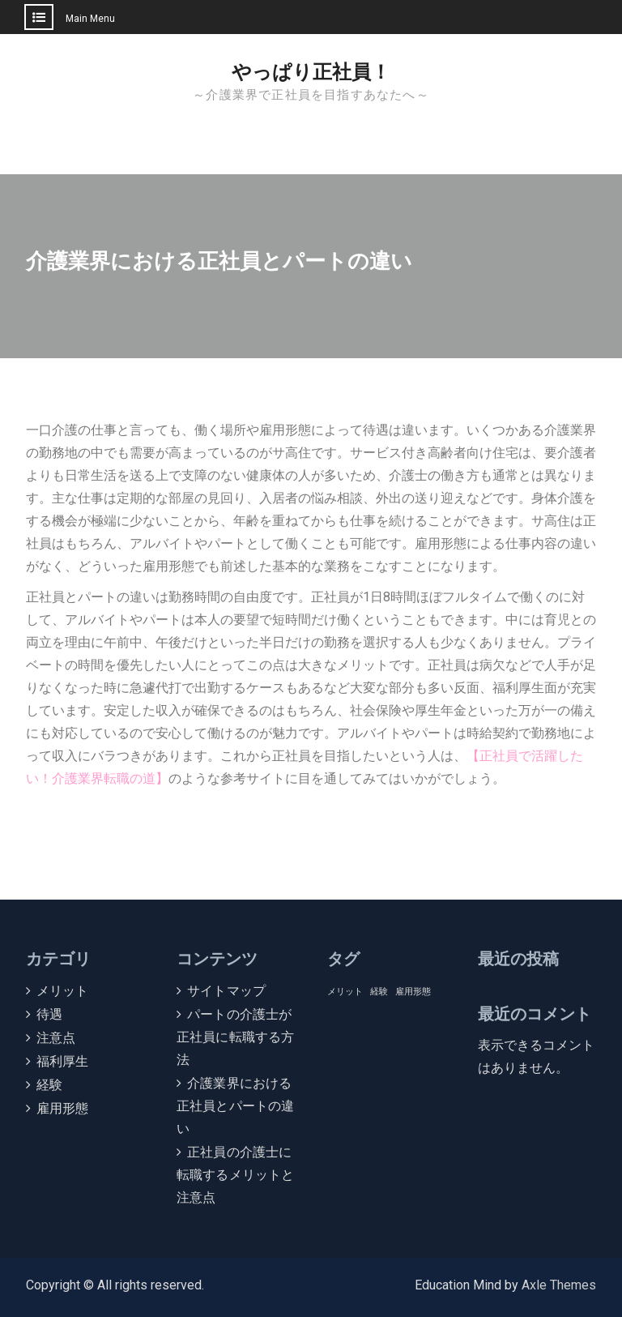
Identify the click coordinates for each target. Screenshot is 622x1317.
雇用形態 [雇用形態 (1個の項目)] (413, 991)
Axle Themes (559, 1285)
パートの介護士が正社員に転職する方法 (236, 1037)
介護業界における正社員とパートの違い (236, 1105)
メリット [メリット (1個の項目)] (345, 991)
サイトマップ (226, 990)
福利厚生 (62, 1061)
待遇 (49, 1014)
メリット (62, 990)
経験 (49, 1085)
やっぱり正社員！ (311, 72)
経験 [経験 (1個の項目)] (379, 991)
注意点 (56, 1037)
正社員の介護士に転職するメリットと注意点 (236, 1174)
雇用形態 (62, 1108)
